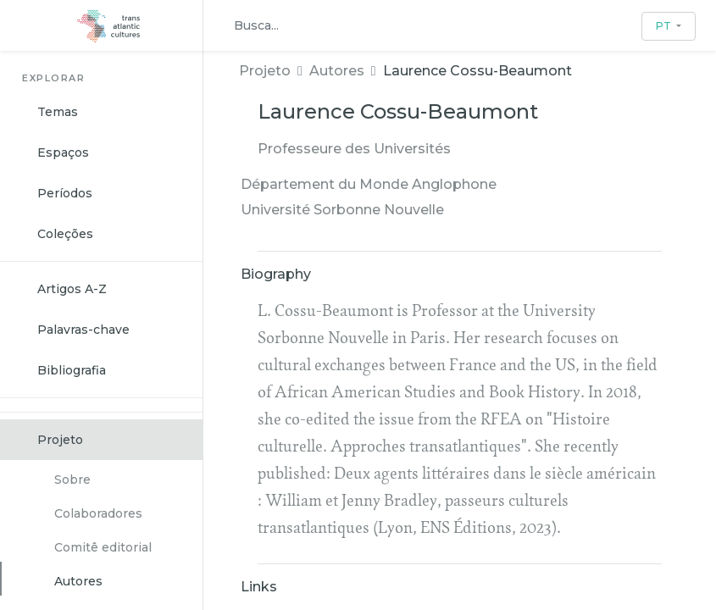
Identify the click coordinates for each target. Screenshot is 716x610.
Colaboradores (98, 513)
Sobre (72, 479)
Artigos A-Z (72, 289)
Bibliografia (71, 370)
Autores (78, 581)
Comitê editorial (103, 547)
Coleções (65, 233)
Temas (57, 111)
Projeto (60, 439)
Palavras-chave (83, 329)
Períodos (64, 193)
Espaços (63, 152)
